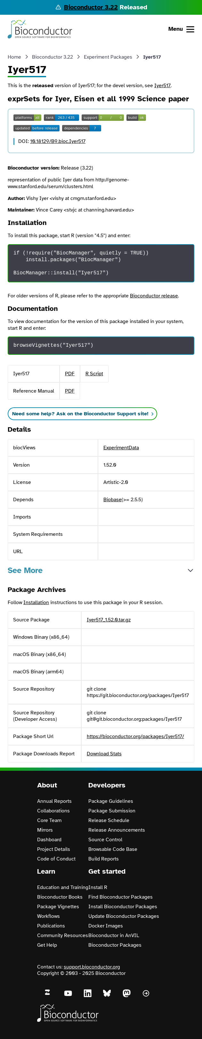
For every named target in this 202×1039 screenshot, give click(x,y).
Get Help (47, 945)
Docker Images (105, 926)
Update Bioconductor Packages (123, 916)
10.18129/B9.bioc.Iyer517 (57, 141)
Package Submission (111, 811)
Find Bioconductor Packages (120, 897)
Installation (36, 602)
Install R (97, 887)
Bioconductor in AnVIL (113, 935)
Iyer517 (162, 85)
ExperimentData (121, 448)
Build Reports (103, 859)
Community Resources (62, 935)
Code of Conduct (56, 859)
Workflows (48, 916)
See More (25, 570)
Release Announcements (116, 830)
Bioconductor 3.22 (91, 7)
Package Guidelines (110, 801)
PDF (70, 373)
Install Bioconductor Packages (122, 906)
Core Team (49, 820)
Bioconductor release (154, 296)
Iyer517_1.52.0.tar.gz (109, 620)
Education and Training (62, 887)
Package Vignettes (58, 906)
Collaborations (53, 811)
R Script (94, 373)
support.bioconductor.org (92, 967)
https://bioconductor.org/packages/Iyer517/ (135, 736)
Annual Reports (54, 801)
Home (14, 57)
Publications (51, 926)
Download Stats (104, 754)
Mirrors (45, 830)
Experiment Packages (108, 57)
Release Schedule (108, 820)
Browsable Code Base (112, 849)
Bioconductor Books (60, 897)
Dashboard (49, 839)
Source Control (105, 839)
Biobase (112, 499)
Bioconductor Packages (114, 945)
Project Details (53, 849)
